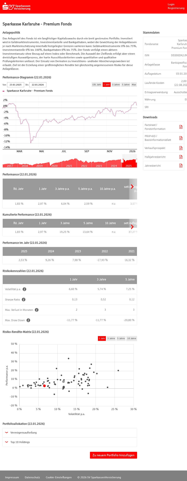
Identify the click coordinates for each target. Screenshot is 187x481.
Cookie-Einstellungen (59, 477)
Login (171, 4)
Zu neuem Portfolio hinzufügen (113, 455)
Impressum (12, 477)
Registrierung (176, 8)
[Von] (15, 84)
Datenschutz (32, 477)
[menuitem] (129, 161)
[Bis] (37, 84)
